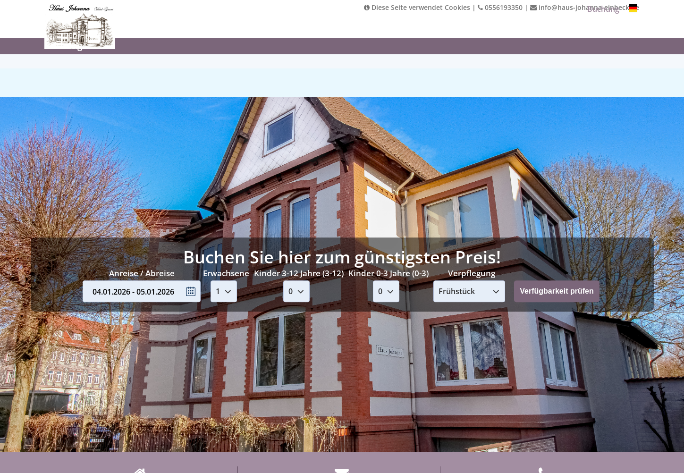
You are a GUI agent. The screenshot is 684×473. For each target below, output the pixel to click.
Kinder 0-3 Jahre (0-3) (388, 273)
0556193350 (500, 7)
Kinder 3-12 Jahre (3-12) (299, 273)
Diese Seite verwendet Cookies (417, 7)
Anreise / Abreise (142, 273)
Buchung (603, 9)
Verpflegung (471, 273)
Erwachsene (226, 273)
